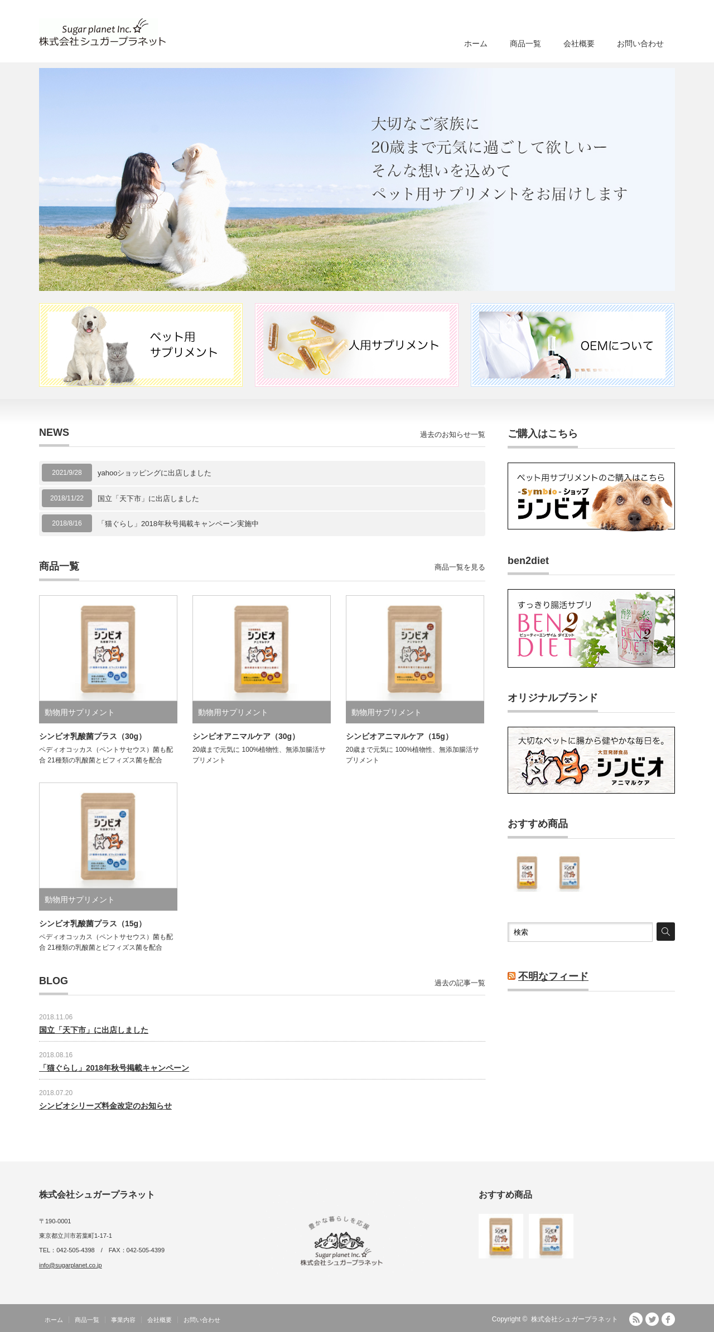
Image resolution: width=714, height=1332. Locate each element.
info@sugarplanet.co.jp (70, 1265)
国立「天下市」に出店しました (148, 498)
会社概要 (579, 43)
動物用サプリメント (80, 712)
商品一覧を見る (460, 567)
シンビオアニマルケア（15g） (399, 736)
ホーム (476, 43)
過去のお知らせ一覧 (452, 434)
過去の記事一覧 (460, 983)
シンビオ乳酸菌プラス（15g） (92, 923)
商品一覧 (525, 43)
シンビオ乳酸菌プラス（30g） (92, 736)
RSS (636, 1319)
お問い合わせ (640, 43)
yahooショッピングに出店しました (154, 473)
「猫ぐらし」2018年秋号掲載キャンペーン (114, 1067)
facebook (668, 1319)
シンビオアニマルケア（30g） (246, 736)
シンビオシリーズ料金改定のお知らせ (105, 1105)
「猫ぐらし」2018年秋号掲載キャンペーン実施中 (178, 523)
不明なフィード (553, 976)
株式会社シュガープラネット (574, 1319)
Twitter (652, 1319)
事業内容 (123, 1319)
